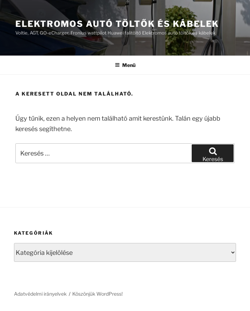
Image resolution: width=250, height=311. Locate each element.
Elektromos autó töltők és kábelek (117, 24)
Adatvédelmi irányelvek (40, 294)
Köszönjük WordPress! (97, 294)
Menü (125, 65)
